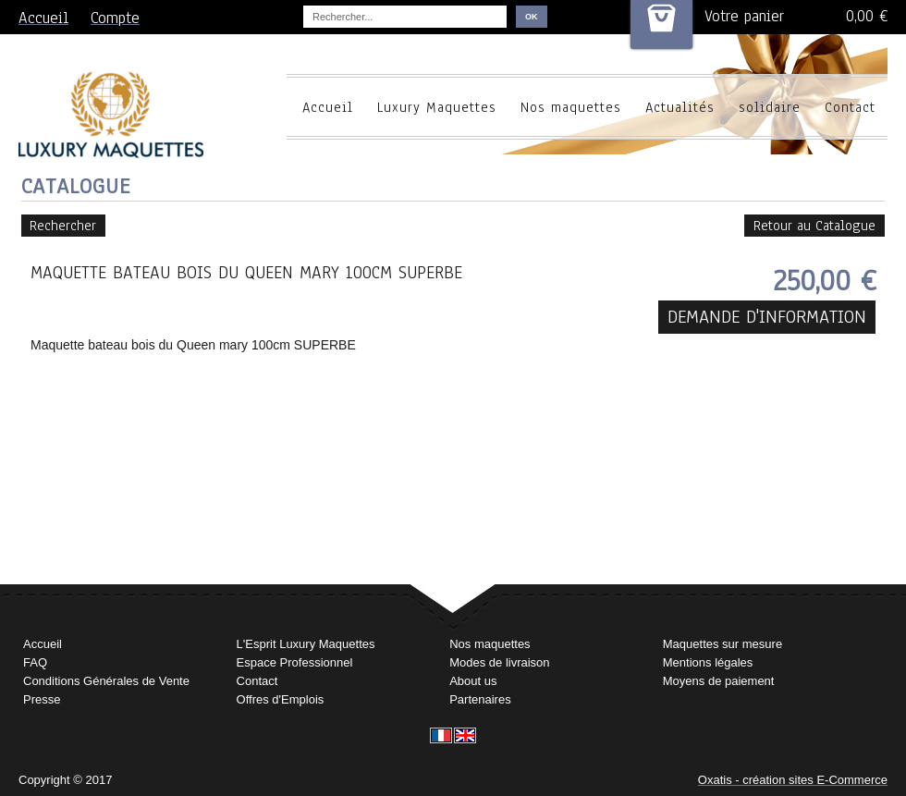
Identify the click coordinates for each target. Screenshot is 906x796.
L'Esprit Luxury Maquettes (306, 644)
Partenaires (479, 699)
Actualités (680, 107)
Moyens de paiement (719, 681)
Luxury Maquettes (436, 107)
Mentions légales (708, 662)
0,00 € (867, 16)
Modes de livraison (499, 662)
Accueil (327, 107)
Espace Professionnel (295, 662)
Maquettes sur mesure (722, 644)
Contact (850, 107)
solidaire (770, 107)
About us (472, 681)
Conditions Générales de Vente (106, 681)
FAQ (35, 662)
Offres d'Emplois (280, 699)
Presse (41, 699)
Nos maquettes (570, 107)
